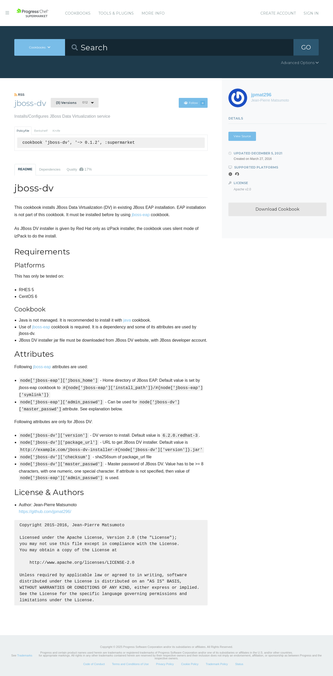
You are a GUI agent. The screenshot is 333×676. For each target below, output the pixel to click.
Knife (56, 131)
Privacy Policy (165, 664)
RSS (19, 95)
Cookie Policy (189, 664)
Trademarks (24, 655)
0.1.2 (72, 103)
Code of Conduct (94, 664)
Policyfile (23, 131)
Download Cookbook (277, 209)
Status (239, 664)
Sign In (311, 13)
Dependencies (49, 169)
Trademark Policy (217, 664)
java (127, 320)
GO (306, 47)
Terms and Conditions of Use (130, 664)
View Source (242, 136)
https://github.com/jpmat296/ (45, 511)
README (25, 169)
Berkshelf (41, 131)
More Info (153, 13)
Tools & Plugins (116, 13)
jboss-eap (141, 214)
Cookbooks (78, 13)
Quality (79, 169)
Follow (194, 103)
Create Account (278, 13)
